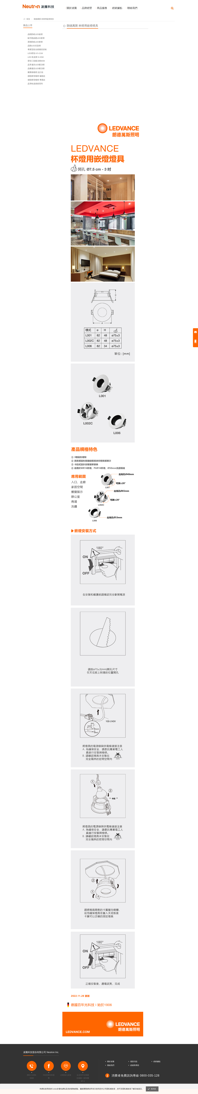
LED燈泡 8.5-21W (35, 53)
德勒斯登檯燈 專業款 (36, 80)
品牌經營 (87, 8)
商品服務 (102, 8)
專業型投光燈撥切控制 (37, 49)
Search (172, 8)
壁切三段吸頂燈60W (36, 61)
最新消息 (133, 1061)
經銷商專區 (134, 1065)
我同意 (153, 1089)
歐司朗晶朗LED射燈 (36, 38)
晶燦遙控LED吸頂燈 (36, 68)
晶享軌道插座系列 (35, 84)
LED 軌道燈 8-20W (36, 57)
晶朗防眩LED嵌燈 (35, 34)
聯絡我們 (132, 8)
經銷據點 (117, 8)
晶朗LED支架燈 (34, 46)
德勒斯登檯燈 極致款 (36, 76)
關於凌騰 (72, 8)
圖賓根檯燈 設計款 (35, 72)
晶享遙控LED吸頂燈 (36, 65)
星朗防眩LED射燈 (35, 42)
